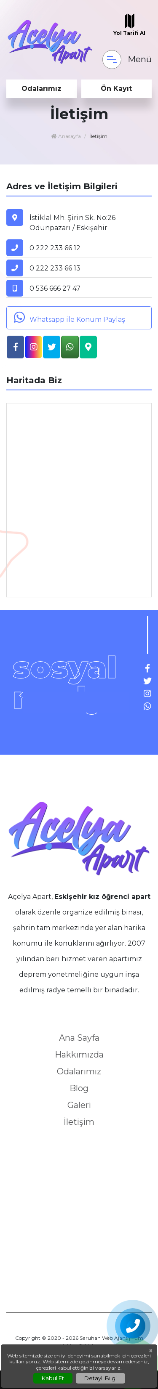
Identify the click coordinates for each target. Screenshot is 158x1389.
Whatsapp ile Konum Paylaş (68, 317)
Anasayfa (66, 136)
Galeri (79, 1105)
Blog (79, 1088)
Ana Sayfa (79, 1038)
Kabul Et (53, 1378)
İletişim (79, 1122)
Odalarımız (41, 89)
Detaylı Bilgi (100, 1378)
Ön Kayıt (116, 89)
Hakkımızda (79, 1055)
